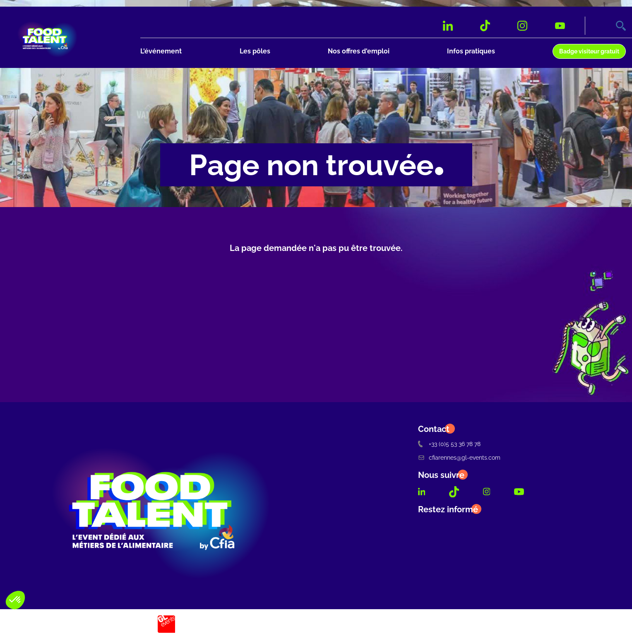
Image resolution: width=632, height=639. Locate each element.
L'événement (161, 51)
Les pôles (255, 51)
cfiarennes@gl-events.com (459, 457)
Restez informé (448, 509)
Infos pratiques (471, 51)
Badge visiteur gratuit (589, 51)
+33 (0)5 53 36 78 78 (449, 443)
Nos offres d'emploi (358, 51)
